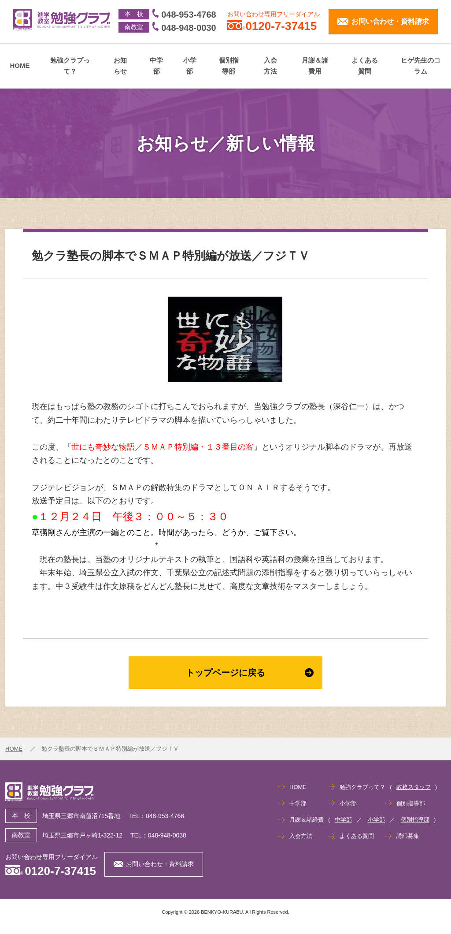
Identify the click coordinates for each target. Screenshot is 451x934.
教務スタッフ (413, 787)
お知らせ (120, 65)
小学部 (189, 65)
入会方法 (270, 65)
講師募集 (407, 836)
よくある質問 (364, 65)
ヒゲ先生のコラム (420, 65)
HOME (20, 65)
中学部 (156, 65)
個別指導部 (229, 65)
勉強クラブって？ (70, 65)
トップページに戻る (250, 672)
